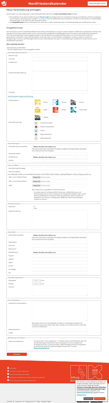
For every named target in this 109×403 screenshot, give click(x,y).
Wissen (64, 102)
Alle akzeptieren (100, 398)
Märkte (46, 117)
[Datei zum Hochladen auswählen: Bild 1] (59, 177)
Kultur (46, 102)
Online (42, 130)
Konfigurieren (81, 395)
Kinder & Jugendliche (47, 126)
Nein (35, 208)
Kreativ (64, 110)
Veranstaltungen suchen (97, 3)
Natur (45, 110)
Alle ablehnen (88, 398)
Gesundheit (83, 110)
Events (81, 102)
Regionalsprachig (45, 134)
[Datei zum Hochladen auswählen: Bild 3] (59, 185)
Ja (34, 206)
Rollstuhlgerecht (45, 138)
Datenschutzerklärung (41, 348)
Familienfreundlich (46, 123)
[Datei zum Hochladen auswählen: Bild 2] (59, 181)
